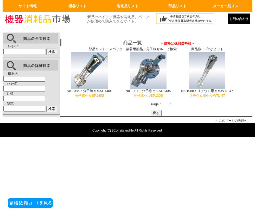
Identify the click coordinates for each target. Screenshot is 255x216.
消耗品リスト (127, 6)
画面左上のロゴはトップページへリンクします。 (42, 20)
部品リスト (177, 6)
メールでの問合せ (240, 20)
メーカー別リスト (227, 6)
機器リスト (77, 6)
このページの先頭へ (233, 120)
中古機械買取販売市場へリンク (190, 20)
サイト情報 (27, 6)
